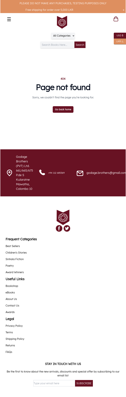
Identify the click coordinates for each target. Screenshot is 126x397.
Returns (10, 345)
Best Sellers (13, 246)
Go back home (63, 109)
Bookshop (12, 286)
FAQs (9, 352)
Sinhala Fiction (15, 259)
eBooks (10, 292)
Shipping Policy (15, 338)
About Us (11, 299)
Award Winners (15, 272)
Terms (9, 332)
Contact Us (12, 305)
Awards (10, 312)
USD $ (118, 36)
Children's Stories (16, 252)
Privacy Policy (14, 325)
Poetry (10, 265)
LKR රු (118, 41)
